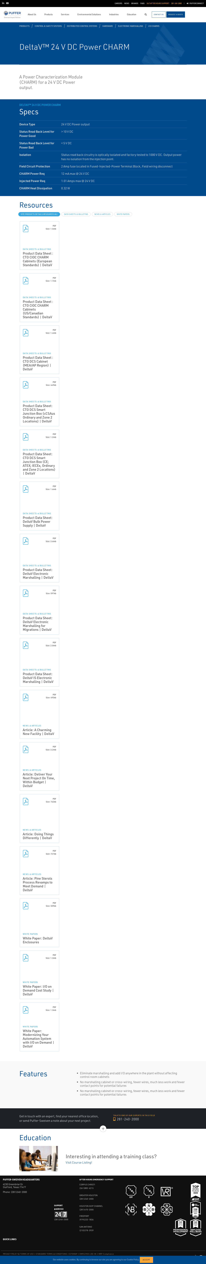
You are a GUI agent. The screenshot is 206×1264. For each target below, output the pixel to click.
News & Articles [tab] (102, 214)
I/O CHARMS (153, 26)
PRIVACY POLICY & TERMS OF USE (18, 1254)
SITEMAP (73, 1254)
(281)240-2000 (19, 1191)
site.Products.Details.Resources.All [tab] (39, 214)
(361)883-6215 (86, 1188)
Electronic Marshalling (130, 26)
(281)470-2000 (86, 1209)
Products (24, 26)
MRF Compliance (106, 1254)
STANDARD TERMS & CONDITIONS (51, 1254)
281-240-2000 (126, 1119)
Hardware (107, 26)
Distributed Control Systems (82, 26)
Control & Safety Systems (48, 26)
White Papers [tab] (123, 214)
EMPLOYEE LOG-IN (88, 1254)
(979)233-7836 (86, 1219)
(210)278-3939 (86, 1230)
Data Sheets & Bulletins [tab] (76, 214)
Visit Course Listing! (79, 1162)
